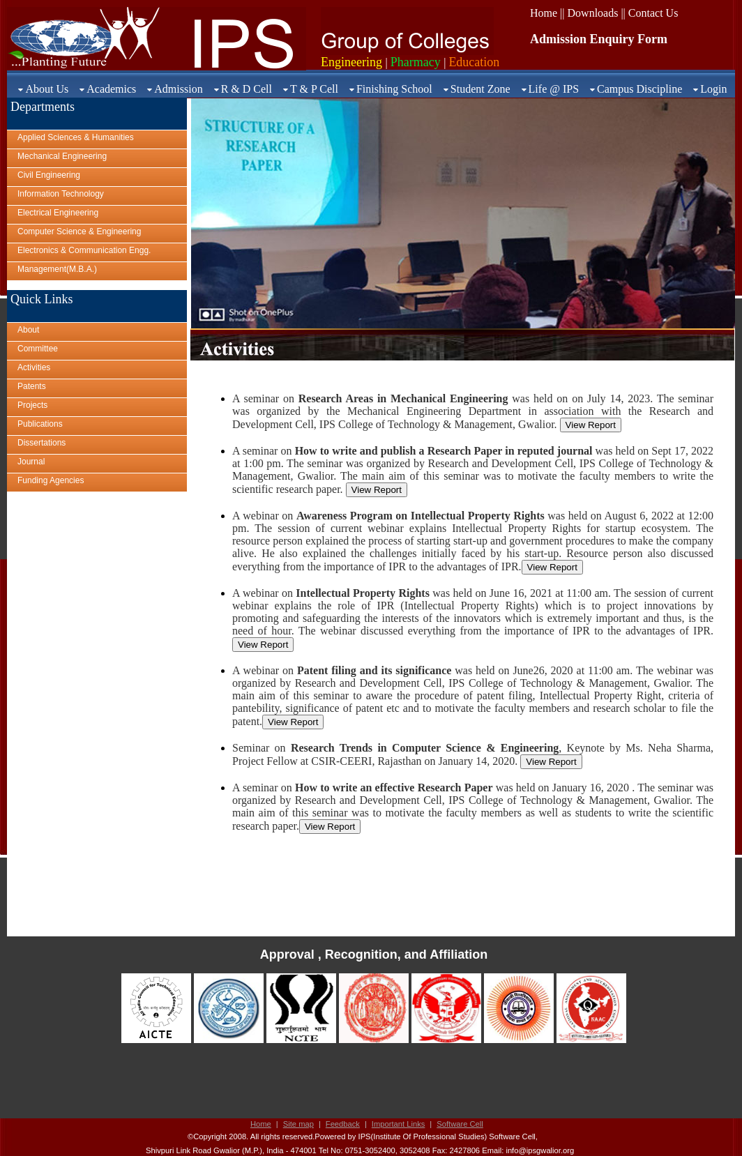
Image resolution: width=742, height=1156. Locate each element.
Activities (33, 367)
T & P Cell (314, 89)
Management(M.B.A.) (57, 269)
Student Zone (480, 89)
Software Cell (460, 1124)
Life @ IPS (554, 89)
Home (260, 1124)
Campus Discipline (639, 89)
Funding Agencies (50, 480)
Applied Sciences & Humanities (75, 137)
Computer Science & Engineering (79, 231)
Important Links (398, 1124)
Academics (111, 89)
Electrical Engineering (57, 213)
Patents (31, 386)
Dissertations (41, 443)
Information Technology (60, 194)
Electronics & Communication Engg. (84, 250)
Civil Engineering (48, 175)
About (28, 330)
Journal (31, 461)
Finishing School (394, 89)
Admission (178, 89)
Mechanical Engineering (62, 156)
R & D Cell (246, 89)
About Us (46, 89)
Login (713, 89)
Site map (298, 1124)
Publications (40, 424)
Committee (37, 348)
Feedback (343, 1124)
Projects (32, 405)
